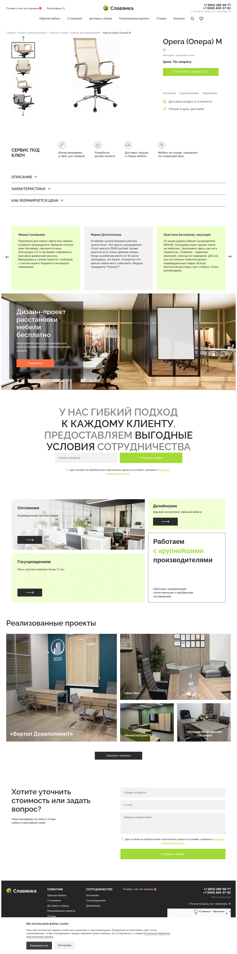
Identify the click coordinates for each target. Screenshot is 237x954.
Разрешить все (39, 945)
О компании (54, 900)
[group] (23, 50)
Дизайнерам (210, 93)
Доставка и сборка (58, 905)
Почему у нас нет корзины (22, 8)
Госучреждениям (189, 93)
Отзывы (51, 916)
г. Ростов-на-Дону (211, 11)
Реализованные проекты (61, 910)
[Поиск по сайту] (192, 19)
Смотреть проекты (118, 755)
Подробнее (35, 363)
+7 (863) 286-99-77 (217, 5)
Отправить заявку (150, 457)
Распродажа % (56, 8)
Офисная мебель (56, 895)
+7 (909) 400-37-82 (217, 8)
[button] (23, 38)
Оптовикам (169, 93)
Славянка (118, 8)
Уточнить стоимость (190, 71)
